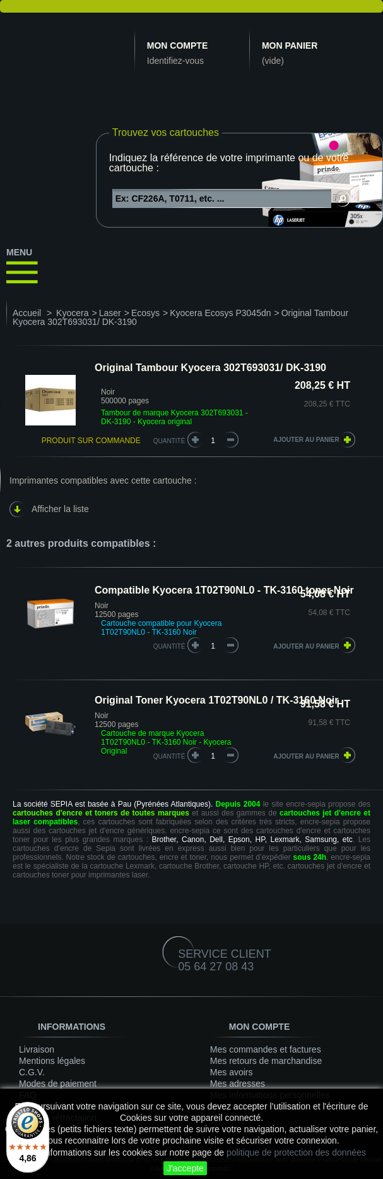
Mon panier (289, 45)
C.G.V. (32, 1072)
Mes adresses (237, 1083)
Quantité (169, 440)
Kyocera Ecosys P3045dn (220, 313)
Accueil (27, 313)
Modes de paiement (58, 1083)
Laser (110, 313)
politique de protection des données (296, 1152)
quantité (169, 646)
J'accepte (185, 1168)
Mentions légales (52, 1061)
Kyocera (72, 313)
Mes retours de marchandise (266, 1060)
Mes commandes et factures (265, 1049)
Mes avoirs (231, 1072)
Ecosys (145, 313)
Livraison (36, 1049)
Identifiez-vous (175, 61)
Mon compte (177, 45)
